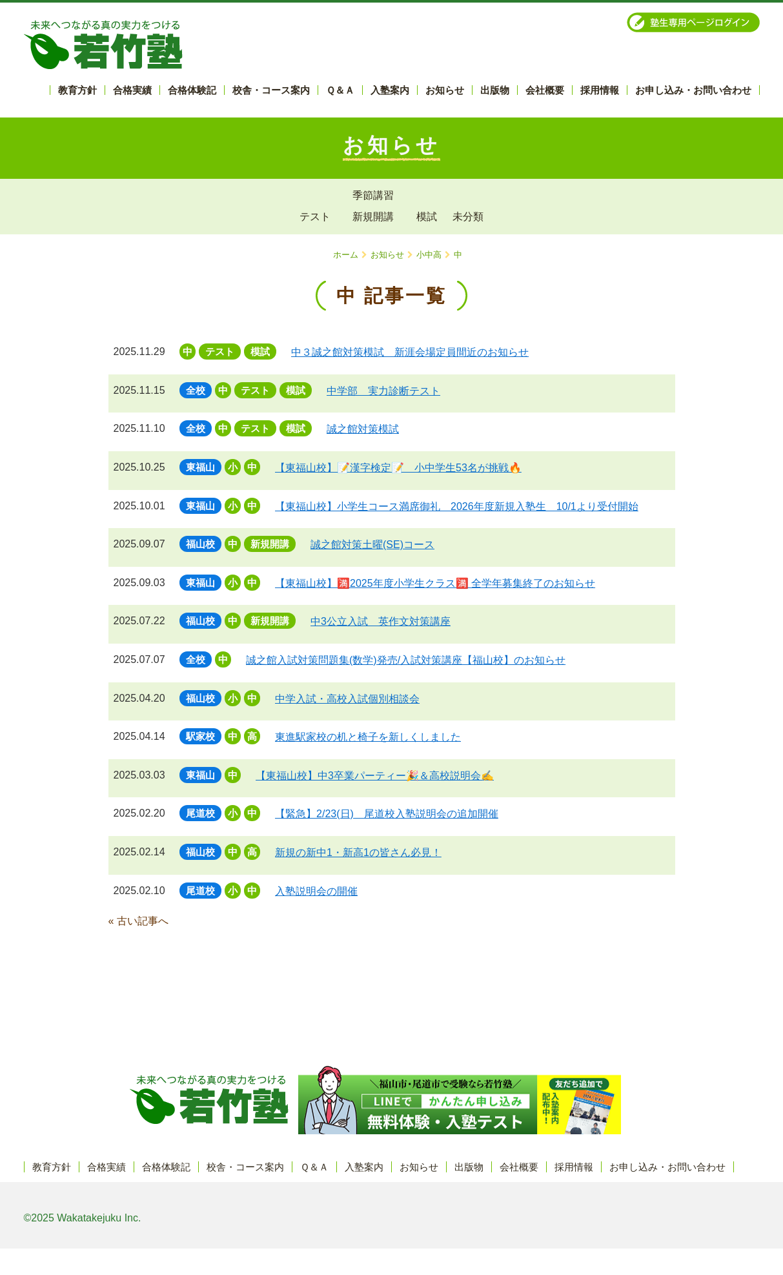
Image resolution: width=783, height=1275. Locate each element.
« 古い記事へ (138, 920)
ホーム (345, 255)
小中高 (429, 255)
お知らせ (387, 255)
